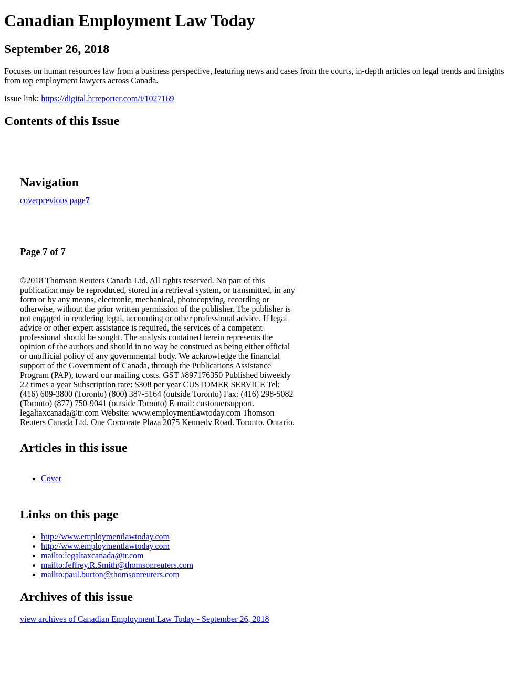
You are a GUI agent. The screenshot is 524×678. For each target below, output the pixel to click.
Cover (51, 478)
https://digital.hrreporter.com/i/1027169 (107, 98)
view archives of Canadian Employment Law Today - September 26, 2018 (144, 619)
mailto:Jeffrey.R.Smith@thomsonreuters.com (117, 564)
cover (29, 200)
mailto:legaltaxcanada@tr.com (92, 555)
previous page (62, 200)
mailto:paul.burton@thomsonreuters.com (110, 574)
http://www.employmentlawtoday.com (105, 536)
